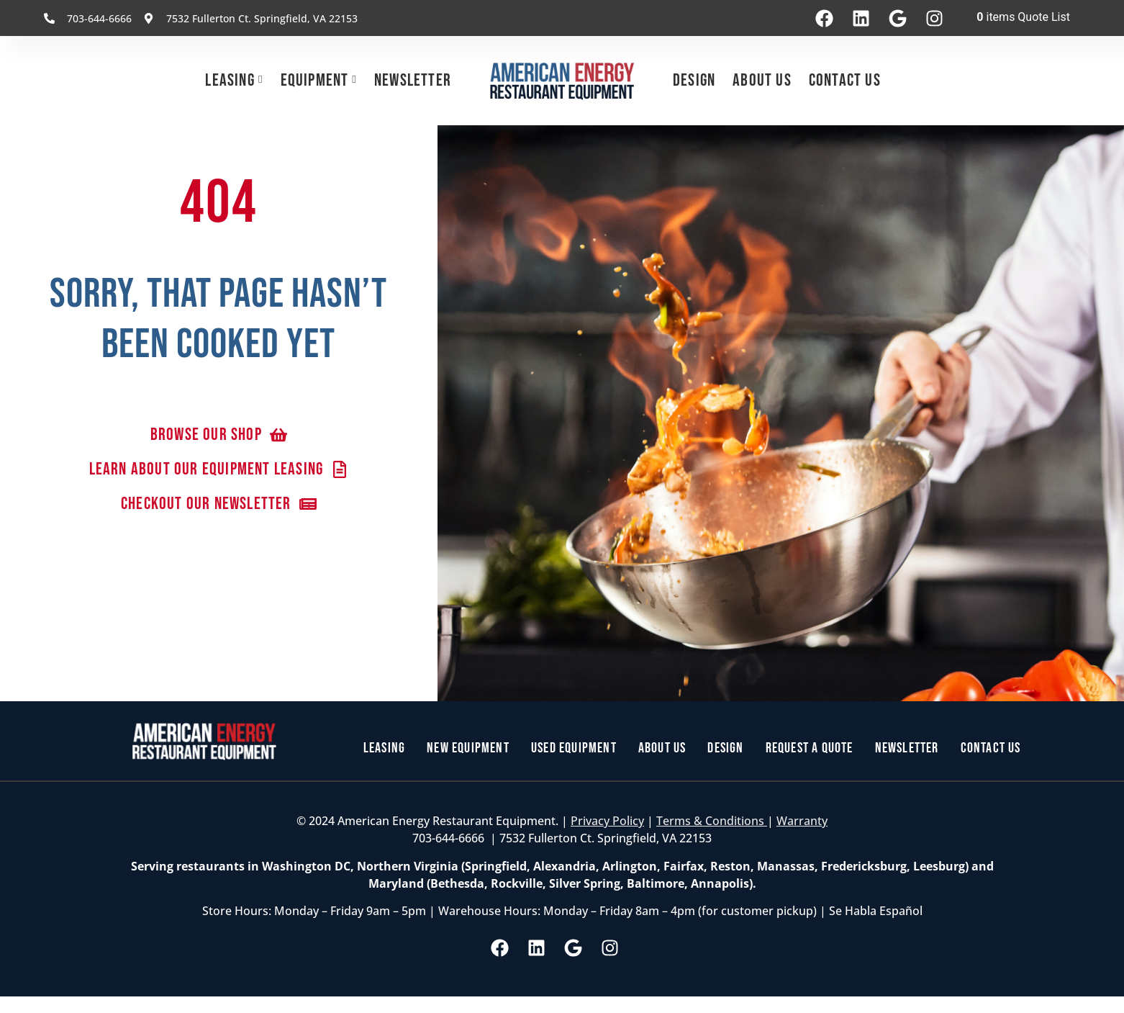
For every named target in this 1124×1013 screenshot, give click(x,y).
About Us (762, 80)
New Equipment (468, 748)
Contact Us (845, 80)
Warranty (802, 821)
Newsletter (412, 80)
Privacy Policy (607, 821)
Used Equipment (574, 748)
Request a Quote (809, 748)
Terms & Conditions (711, 821)
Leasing (229, 80)
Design (694, 80)
